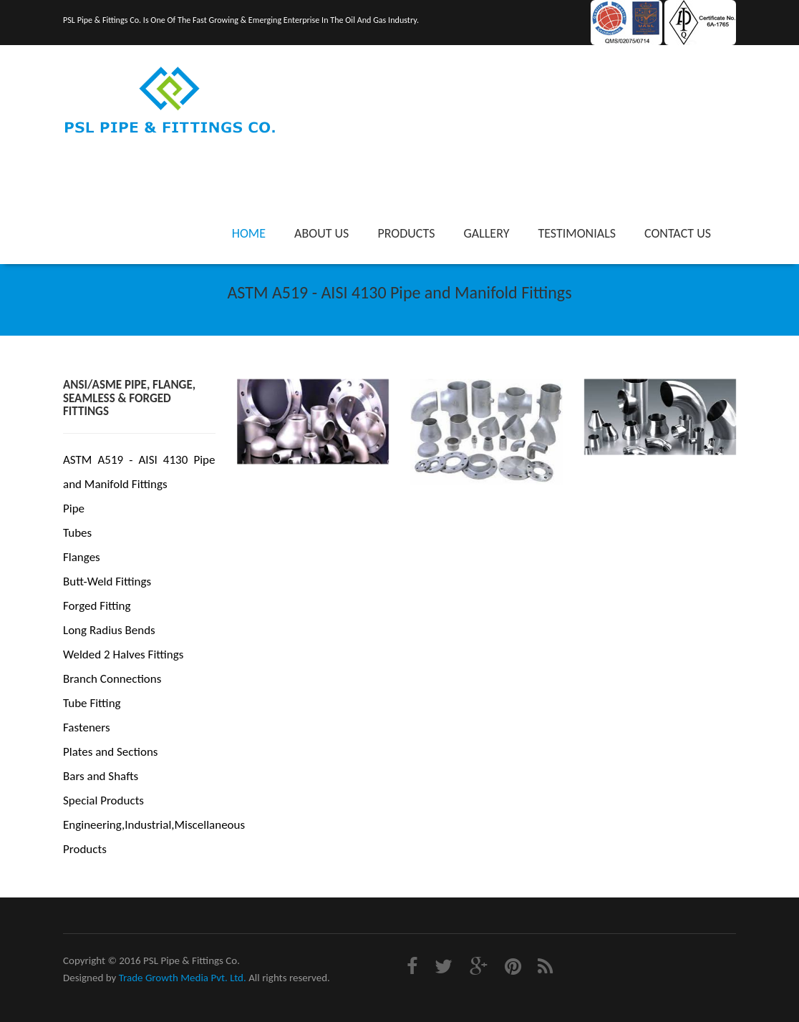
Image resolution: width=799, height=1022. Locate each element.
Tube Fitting (92, 703)
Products (406, 233)
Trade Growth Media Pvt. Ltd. (182, 977)
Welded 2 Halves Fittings (123, 654)
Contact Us (677, 233)
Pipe (73, 508)
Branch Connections (112, 678)
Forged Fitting (97, 605)
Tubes (77, 532)
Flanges (81, 557)
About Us (321, 233)
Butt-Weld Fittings (107, 581)
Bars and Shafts (100, 776)
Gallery (486, 233)
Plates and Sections (110, 751)
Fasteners (86, 727)
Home (249, 233)
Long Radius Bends (109, 630)
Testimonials (577, 233)
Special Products (103, 800)
